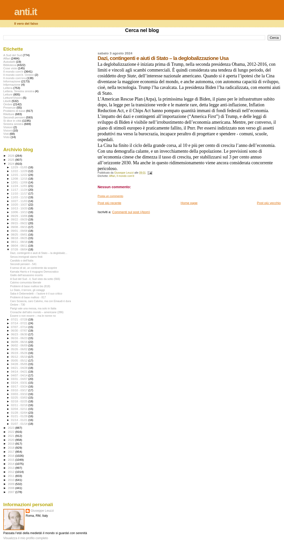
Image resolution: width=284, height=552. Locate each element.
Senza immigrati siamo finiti (26, 256)
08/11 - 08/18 (19, 241)
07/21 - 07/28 (19, 319)
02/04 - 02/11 (19, 408)
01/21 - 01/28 (19, 416)
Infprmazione (11, 84)
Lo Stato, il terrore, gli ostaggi (27, 289)
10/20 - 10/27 (19, 204)
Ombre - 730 (17, 304)
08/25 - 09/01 (19, 234)
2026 (11, 155)
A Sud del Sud (12, 55)
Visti (6, 133)
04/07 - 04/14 (19, 375)
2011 (11, 475)
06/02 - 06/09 (19, 345)
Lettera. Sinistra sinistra (18, 91)
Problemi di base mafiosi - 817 (28, 297)
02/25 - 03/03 (19, 397)
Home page (189, 203)
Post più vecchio (269, 203)
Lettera (7, 87)
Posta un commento (110, 196)
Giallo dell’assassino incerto (26, 275)
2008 (11, 488)
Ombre (7, 104)
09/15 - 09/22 (19, 223)
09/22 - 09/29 (19, 219)
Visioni (7, 130)
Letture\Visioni (12, 97)
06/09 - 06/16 (19, 341)
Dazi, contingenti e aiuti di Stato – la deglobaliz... (38, 252)
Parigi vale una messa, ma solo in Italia (33, 308)
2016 (11, 455)
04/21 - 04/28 (19, 367)
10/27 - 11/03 (19, 201)
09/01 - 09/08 (19, 230)
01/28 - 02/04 (19, 412)
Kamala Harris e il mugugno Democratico (34, 271)
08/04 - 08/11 (19, 245)
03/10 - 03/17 (19, 390)
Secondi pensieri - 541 (23, 264)
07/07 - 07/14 (19, 327)
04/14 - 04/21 (19, 371)
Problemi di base (14, 110)
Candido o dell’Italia (21, 260)
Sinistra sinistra (13, 123)
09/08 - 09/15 (19, 227)
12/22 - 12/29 (19, 171)
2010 (11, 479)
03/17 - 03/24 (19, 386)
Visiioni (8, 127)
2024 (11, 163)
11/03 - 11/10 (19, 197)
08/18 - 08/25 (19, 238)
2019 (11, 443)
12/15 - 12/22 (19, 174)
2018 (11, 447)
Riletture (8, 114)
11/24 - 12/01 (19, 185)
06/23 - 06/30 (19, 334)
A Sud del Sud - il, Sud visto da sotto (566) (35, 278)
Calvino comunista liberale (25, 282)
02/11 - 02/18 (19, 405)
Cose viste (10, 68)
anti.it (25, 11)
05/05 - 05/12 (19, 360)
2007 (11, 492)
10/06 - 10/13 (19, 212)
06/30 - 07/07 (19, 330)
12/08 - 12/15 (19, 178)
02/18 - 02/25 (19, 401)
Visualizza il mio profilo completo (25, 538)
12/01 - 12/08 (19, 182)
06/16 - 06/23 (19, 338)
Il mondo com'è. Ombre (18, 74)
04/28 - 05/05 (19, 364)
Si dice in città (12, 120)
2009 (11, 483)
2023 (11, 427)
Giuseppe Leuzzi (42, 510)
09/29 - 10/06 (19, 215)
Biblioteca (9, 65)
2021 (11, 435)
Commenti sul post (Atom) (131, 212)
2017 (11, 451)
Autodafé (9, 61)
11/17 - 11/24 (19, 189)
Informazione (11, 81)
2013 (11, 467)
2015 (11, 459)
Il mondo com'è (125, 176)
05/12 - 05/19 (19, 356)
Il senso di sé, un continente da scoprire (33, 267)
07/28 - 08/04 (19, 249)
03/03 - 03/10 (19, 394)
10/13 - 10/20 (19, 208)
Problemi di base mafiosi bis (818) (30, 286)
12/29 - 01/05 (19, 167)
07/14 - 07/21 (19, 323)
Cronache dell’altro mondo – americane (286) (36, 312)
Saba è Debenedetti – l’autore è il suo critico (36, 293)
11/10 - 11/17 (19, 193)
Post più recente (109, 203)
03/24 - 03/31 (19, 382)
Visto (6, 137)
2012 (11, 471)
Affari (112, 176)
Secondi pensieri (14, 117)
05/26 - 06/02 (19, 349)
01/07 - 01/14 (19, 423)
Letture (7, 94)
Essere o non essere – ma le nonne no (33, 315)
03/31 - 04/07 (19, 378)
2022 (11, 431)
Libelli (7, 101)
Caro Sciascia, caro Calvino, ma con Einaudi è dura (40, 301)
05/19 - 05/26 (19, 352)
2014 (11, 463)
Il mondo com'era (14, 78)
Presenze (9, 107)
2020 (11, 439)
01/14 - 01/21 (19, 419)
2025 (11, 159)
